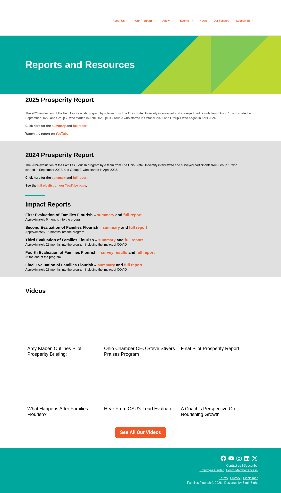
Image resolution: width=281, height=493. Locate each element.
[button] (127, 20)
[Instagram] (239, 458)
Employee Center (211, 470)
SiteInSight (250, 482)
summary (59, 126)
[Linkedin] (247, 458)
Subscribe (251, 465)
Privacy (235, 478)
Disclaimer (250, 478)
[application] (133, 20)
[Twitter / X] (255, 458)
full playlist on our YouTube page (61, 185)
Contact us (233, 465)
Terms (223, 478)
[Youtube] (231, 458)
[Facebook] (223, 458)
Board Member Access (242, 470)
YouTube (62, 133)
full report (80, 126)
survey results (114, 252)
